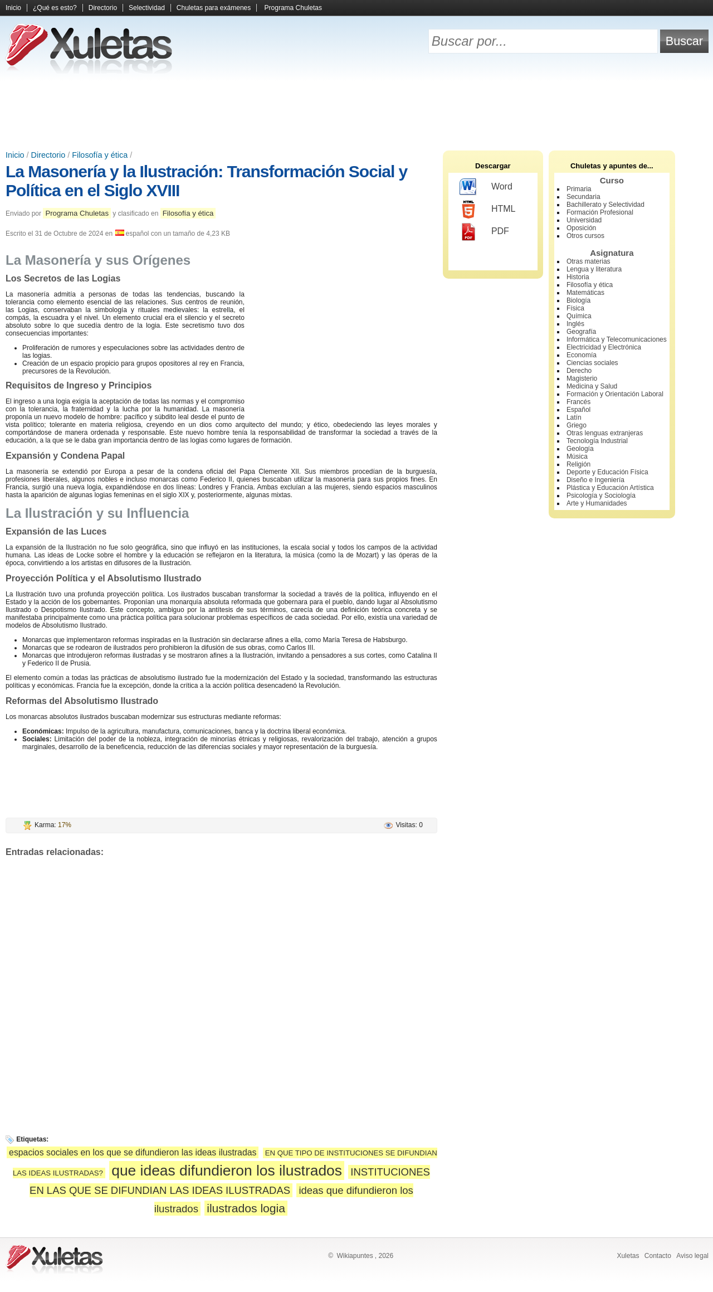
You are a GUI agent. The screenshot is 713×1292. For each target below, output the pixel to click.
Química (579, 316)
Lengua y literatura (594, 269)
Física (575, 308)
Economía (582, 355)
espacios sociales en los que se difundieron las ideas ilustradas (132, 1152)
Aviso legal (692, 1256)
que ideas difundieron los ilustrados (226, 1170)
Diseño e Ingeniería (595, 480)
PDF (484, 232)
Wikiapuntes (354, 1256)
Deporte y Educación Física (607, 472)
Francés (578, 402)
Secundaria (583, 197)
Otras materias (589, 261)
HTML (488, 209)
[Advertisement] (356, 111)
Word (486, 187)
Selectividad (147, 8)
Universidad (584, 220)
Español (578, 410)
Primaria (579, 189)
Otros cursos (585, 236)
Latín (574, 417)
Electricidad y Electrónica (604, 347)
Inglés (575, 324)
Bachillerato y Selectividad (605, 204)
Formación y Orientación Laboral (615, 394)
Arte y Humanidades (597, 503)
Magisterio (582, 378)
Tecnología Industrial (597, 441)
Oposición (581, 228)
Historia (578, 277)
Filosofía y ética (100, 154)
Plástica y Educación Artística (610, 488)
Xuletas (628, 1256)
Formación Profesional (600, 212)
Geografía (581, 332)
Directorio (103, 8)
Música (577, 456)
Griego (577, 425)
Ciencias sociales (592, 363)
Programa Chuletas (293, 8)
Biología (578, 300)
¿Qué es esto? (55, 8)
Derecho (579, 371)
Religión (578, 464)
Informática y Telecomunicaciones (617, 339)
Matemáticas (585, 293)
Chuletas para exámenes (214, 8)
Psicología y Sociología (601, 495)
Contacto (657, 1256)
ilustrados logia (246, 1208)
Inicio (13, 8)
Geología (580, 449)
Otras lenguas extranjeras (605, 433)
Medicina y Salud (592, 386)
